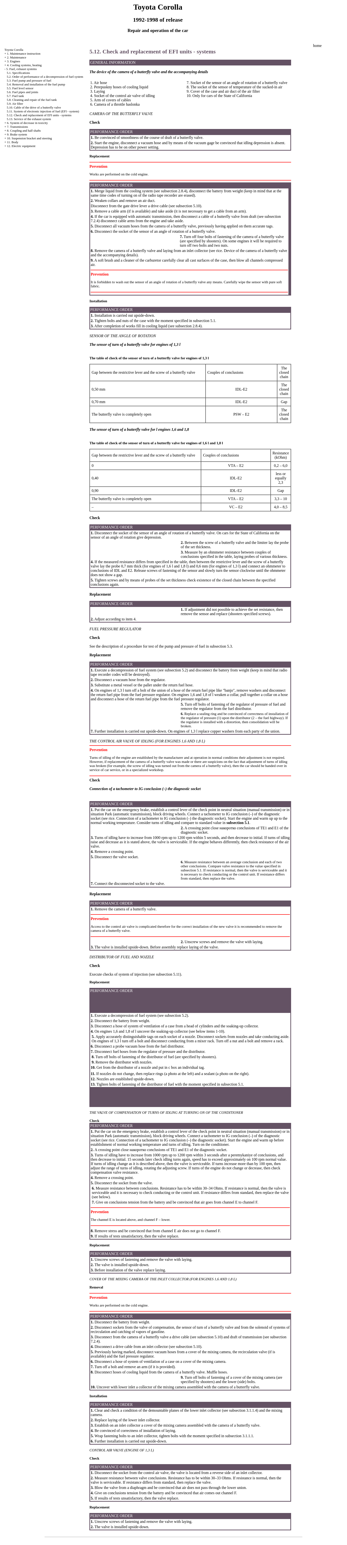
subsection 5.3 (221, 646)
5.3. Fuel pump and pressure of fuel (29, 80)
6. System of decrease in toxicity (27, 123)
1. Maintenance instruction (23, 53)
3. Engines (13, 61)
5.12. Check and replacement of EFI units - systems (39, 115)
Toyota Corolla (13, 50)
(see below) (101, 1197)
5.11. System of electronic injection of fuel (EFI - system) (43, 111)
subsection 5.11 (168, 974)
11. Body (12, 142)
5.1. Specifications (18, 73)
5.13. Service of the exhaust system (29, 119)
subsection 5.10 (188, 206)
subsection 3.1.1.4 (243, 1410)
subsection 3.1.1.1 (239, 1436)
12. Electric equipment (21, 146)
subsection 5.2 (176, 670)
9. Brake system (17, 134)
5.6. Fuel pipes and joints (22, 92)
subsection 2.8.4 (173, 191)
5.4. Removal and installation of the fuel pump (36, 84)
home (317, 46)
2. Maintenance (16, 57)
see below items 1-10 (206, 1031)
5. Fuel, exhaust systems (21, 69)
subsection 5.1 (204, 321)
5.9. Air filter (15, 103)
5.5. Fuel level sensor (20, 88)
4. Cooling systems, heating (24, 65)
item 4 (130, 619)
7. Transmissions (17, 127)
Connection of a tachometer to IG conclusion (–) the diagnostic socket (170, 818)
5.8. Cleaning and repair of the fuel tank (32, 100)
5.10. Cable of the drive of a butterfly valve (34, 107)
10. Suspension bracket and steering (29, 138)
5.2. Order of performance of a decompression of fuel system (45, 76)
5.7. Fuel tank (15, 96)
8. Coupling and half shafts (24, 130)
